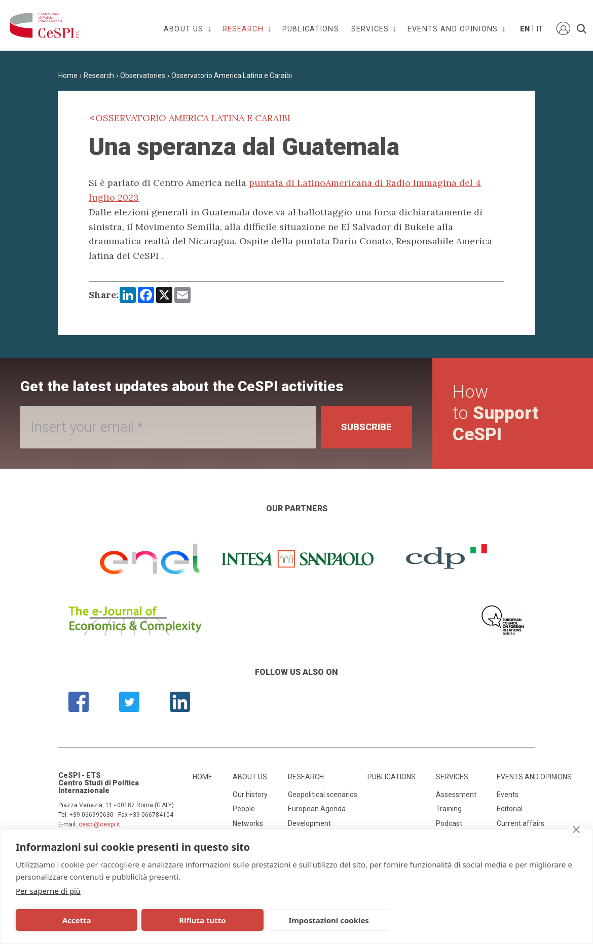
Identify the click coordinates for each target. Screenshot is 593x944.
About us (185, 29)
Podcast (449, 823)
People (244, 809)
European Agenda (317, 809)
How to (496, 413)
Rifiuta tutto (183, 920)
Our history (250, 794)
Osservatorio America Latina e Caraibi (231, 75)
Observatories (142, 75)
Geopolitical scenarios (322, 794)
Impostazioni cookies (297, 920)
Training (449, 809)
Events (507, 794)
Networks (248, 823)
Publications (310, 29)
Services (371, 29)
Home (68, 75)
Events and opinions (453, 29)
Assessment (456, 794)
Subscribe (366, 427)
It (539, 29)
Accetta (70, 920)
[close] (576, 829)
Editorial (510, 809)
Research (244, 29)
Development (309, 823)
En (524, 29)
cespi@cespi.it (99, 824)
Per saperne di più (48, 891)
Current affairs (520, 823)
